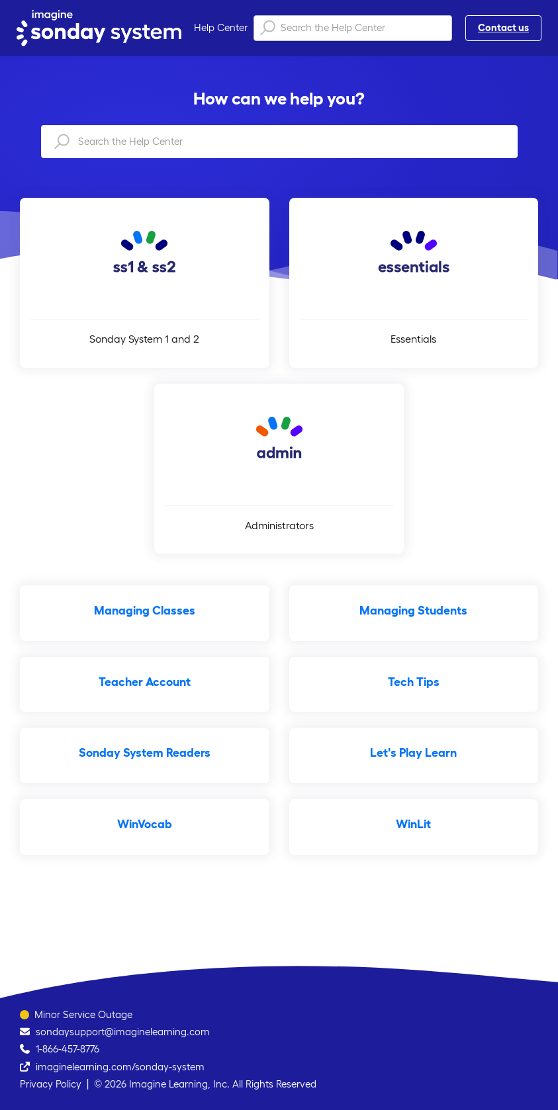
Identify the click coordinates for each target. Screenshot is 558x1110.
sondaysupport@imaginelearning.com (123, 1031)
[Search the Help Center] (353, 28)
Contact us (503, 27)
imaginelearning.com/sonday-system (120, 1066)
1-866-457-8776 (67, 1048)
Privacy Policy (50, 1083)
